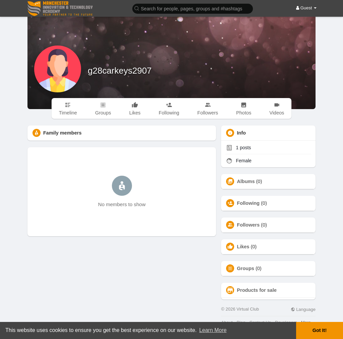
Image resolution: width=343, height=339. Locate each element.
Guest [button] (306, 7)
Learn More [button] (213, 330)
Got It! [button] (320, 330)
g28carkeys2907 (120, 71)
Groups (245, 268)
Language (303, 309)
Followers (248, 225)
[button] (192, 8)
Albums (246, 181)
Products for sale (256, 290)
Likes (243, 246)
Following (248, 203)
